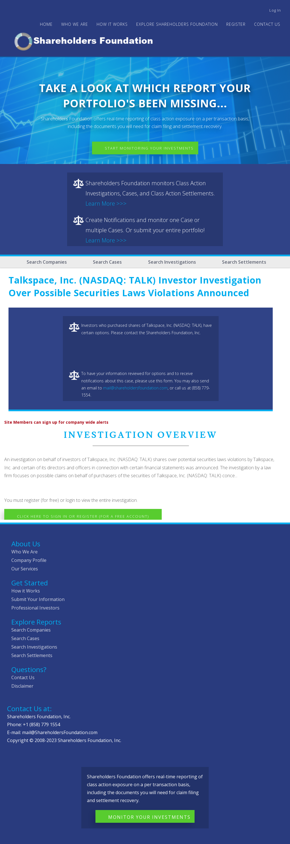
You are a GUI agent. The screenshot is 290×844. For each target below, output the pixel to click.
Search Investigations (172, 262)
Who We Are (24, 552)
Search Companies (47, 262)
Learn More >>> (106, 203)
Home (46, 24)
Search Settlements (244, 262)
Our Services (24, 569)
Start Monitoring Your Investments (149, 148)
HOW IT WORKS (112, 24)
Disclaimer (22, 686)
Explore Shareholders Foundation (177, 24)
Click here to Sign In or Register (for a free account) (83, 516)
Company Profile (28, 560)
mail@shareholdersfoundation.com (135, 388)
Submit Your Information (38, 599)
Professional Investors (35, 608)
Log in (275, 10)
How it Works (25, 591)
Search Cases (107, 262)
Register (236, 24)
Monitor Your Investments (149, 817)
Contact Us (267, 24)
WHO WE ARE (74, 24)
